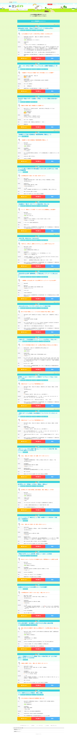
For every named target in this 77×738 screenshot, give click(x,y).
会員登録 (50, 4)
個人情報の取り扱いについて (24, 725)
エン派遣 (11, 2)
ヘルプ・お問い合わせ (39, 725)
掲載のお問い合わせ (54, 725)
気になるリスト (14, 9)
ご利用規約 (32, 725)
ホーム (31, 16)
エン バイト (14, 2)
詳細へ (52, 58)
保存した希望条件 (24, 9)
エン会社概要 (47, 725)
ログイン (54, 4)
